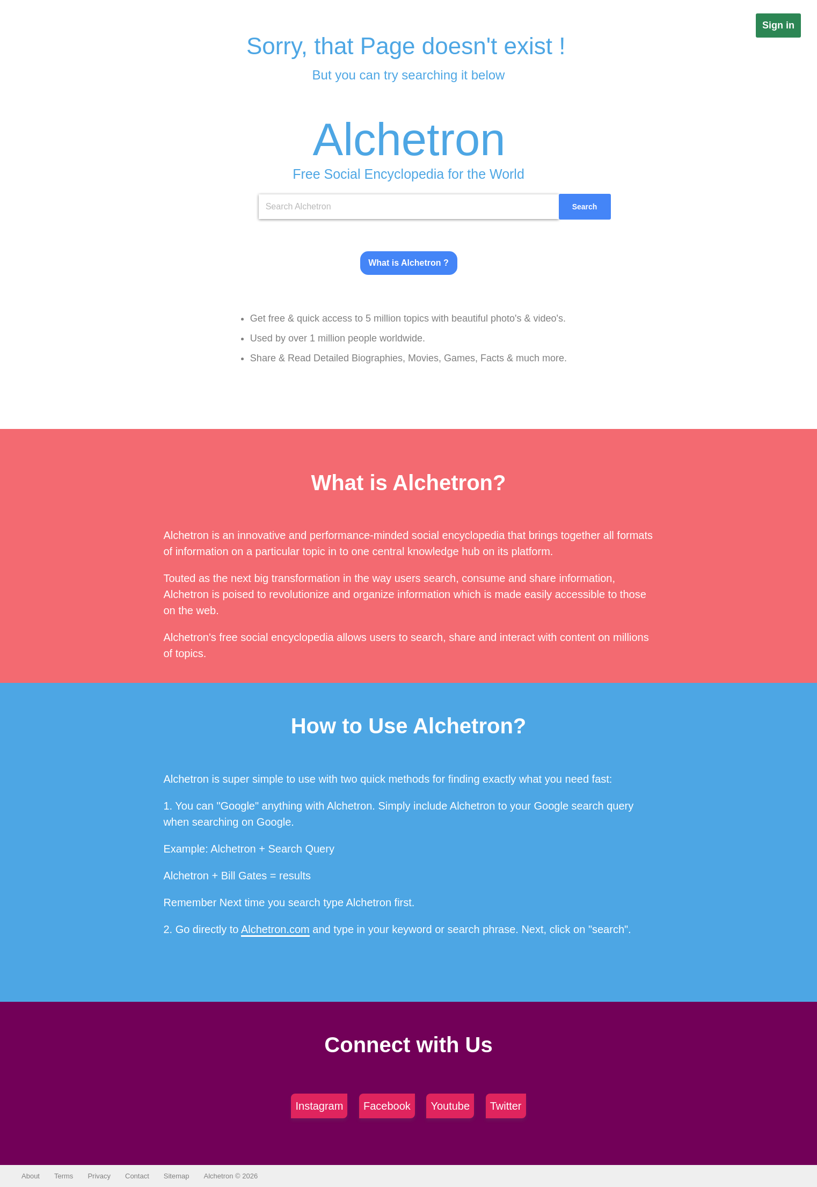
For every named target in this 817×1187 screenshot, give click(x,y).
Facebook (387, 1106)
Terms (63, 1176)
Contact (137, 1176)
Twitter (506, 1106)
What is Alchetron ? (408, 262)
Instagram (319, 1106)
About (30, 1176)
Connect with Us (408, 1045)
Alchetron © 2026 (231, 1176)
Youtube (450, 1106)
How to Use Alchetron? (409, 726)
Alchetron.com (275, 929)
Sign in (778, 25)
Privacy (99, 1176)
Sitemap (176, 1176)
